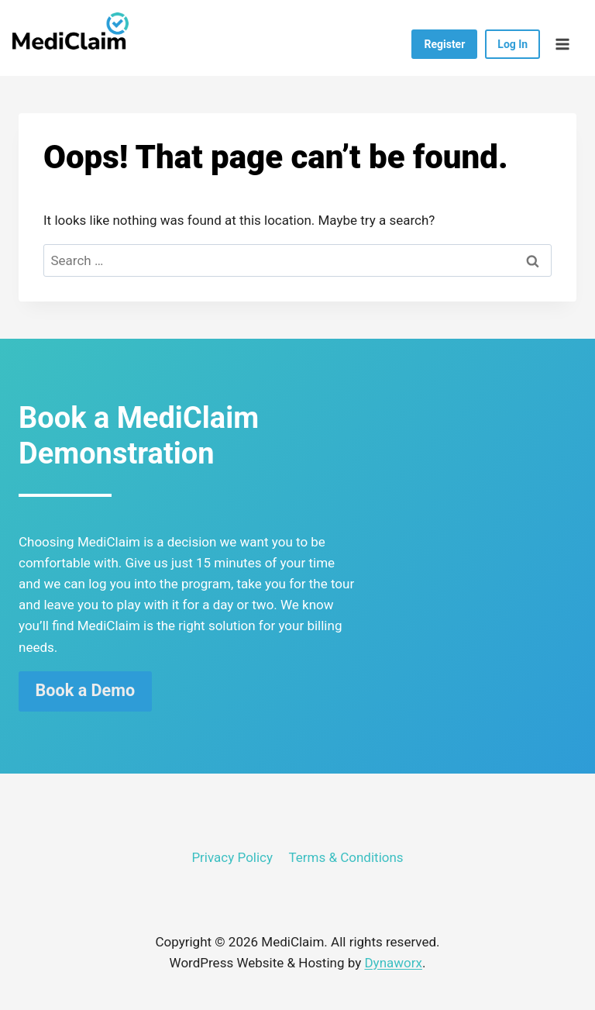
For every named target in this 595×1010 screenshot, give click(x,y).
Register (444, 44)
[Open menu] (562, 44)
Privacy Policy (232, 857)
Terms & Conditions (345, 857)
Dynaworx (393, 962)
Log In (512, 44)
